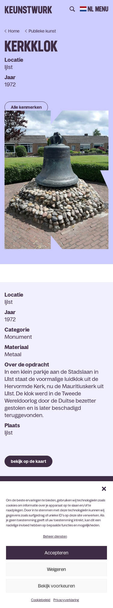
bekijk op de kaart (28, 461)
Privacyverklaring (66, 600)
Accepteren (56, 552)
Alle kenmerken (26, 107)
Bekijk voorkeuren (56, 585)
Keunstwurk (28, 10)
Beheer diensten (55, 536)
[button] (104, 489)
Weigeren (56, 569)
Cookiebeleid (40, 600)
